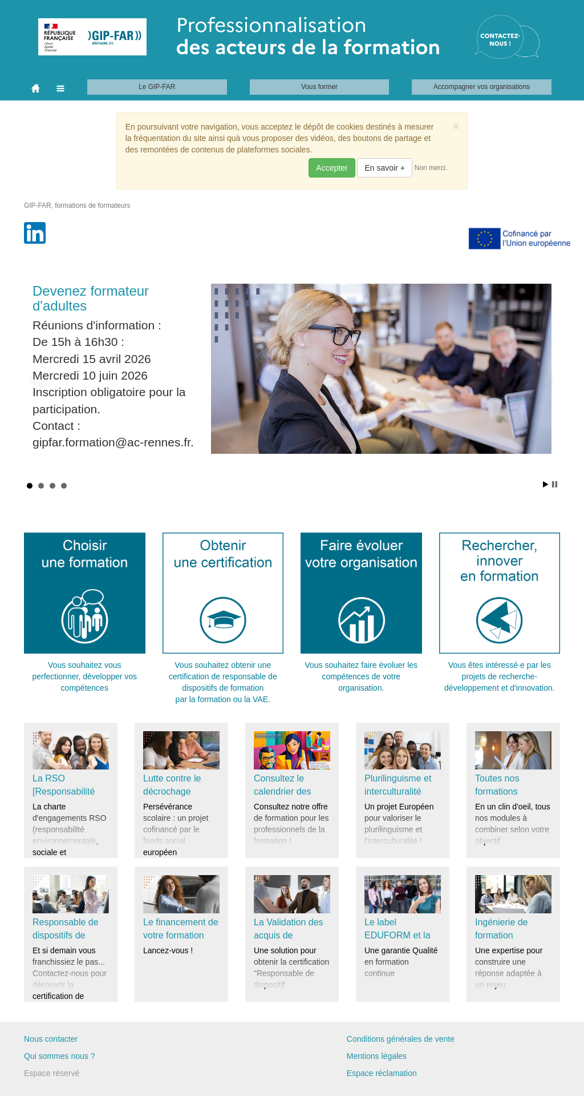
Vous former (319, 87)
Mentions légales (377, 1056)
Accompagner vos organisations (481, 87)
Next (545, 379)
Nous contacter (51, 1038)
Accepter (331, 167)
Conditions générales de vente (401, 1038)
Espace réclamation (382, 1073)
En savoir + (384, 167)
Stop (554, 484)
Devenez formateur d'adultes (91, 298)
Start (546, 484)
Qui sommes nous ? (59, 1056)
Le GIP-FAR (157, 87)
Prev (39, 379)
